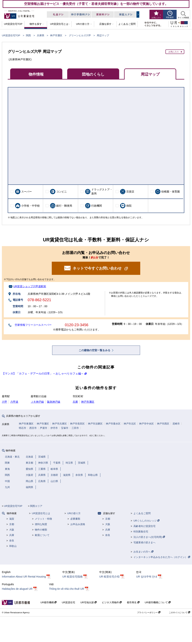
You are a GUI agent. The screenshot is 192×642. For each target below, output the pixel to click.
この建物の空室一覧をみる (95, 350)
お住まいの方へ (143, 551)
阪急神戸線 (53, 401)
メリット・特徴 (43, 518)
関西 (28, 35)
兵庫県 (40, 35)
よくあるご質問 (142, 513)
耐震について (42, 535)
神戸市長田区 (77, 423)
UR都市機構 (48, 602)
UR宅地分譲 (88, 602)
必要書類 (75, 518)
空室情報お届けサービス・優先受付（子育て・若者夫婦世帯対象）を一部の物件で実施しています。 (96, 4)
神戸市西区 (163, 423)
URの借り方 (74, 513)
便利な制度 (41, 524)
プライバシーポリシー (148, 612)
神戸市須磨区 (95, 423)
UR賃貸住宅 (68, 602)
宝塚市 (64, 428)
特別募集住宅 (140, 531)
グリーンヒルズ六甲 (80, 35)
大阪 (11, 529)
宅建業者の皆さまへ (144, 542)
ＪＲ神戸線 (37, 401)
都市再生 (133, 602)
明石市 (22, 428)
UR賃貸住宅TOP (11, 35)
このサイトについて (179, 612)
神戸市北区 (130, 423)
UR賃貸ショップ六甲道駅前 (29, 286)
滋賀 (11, 518)
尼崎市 (176, 423)
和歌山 (13, 546)
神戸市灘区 (56, 35)
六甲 (4, 401)
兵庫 (75, 401)
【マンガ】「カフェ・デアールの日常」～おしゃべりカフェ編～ (43, 373)
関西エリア (36, 506)
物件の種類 (41, 529)
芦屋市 (43, 428)
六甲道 (14, 401)
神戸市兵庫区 (59, 423)
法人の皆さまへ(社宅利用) (149, 537)
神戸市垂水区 (113, 423)
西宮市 (33, 428)
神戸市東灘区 (26, 423)
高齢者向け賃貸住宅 (144, 526)
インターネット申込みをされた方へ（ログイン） (161, 557)
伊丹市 (54, 428)
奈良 (11, 540)
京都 (11, 524)
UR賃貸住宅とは (41, 513)
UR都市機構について (158, 602)
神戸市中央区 (146, 423)
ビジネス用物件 (112, 602)
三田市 (75, 428)
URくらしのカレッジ (146, 520)
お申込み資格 (77, 524)
